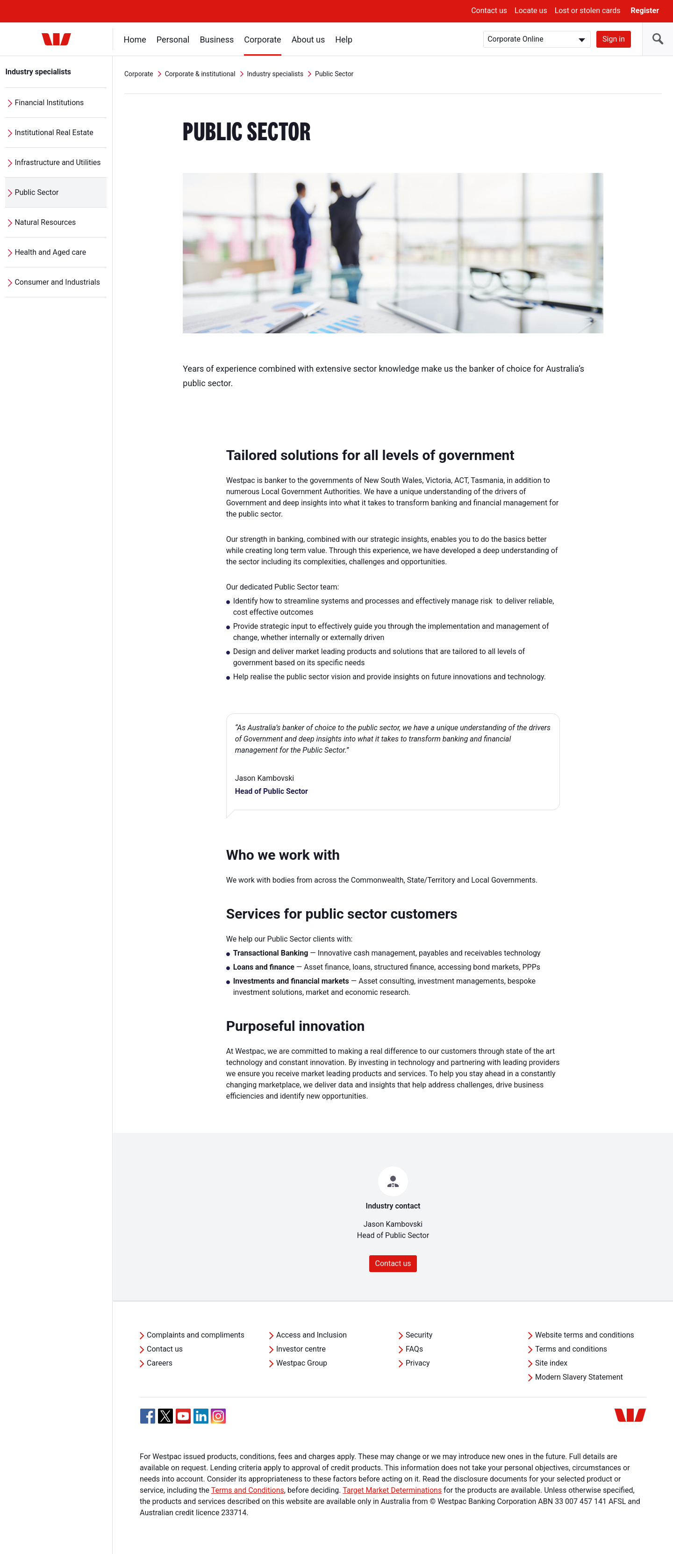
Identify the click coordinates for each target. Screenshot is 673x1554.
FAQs (414, 1349)
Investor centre (301, 1349)
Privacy (418, 1363)
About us (308, 39)
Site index (551, 1363)
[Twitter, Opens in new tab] (165, 1416)
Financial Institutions (49, 102)
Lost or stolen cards (588, 10)
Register (645, 10)
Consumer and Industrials (57, 282)
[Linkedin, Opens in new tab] (201, 1416)
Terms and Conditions (247, 1490)
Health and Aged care (50, 252)
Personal (173, 39)
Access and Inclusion (311, 1335)
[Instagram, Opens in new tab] (218, 1421)
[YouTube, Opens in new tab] (183, 1416)
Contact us (489, 10)
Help (344, 39)
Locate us (531, 10)
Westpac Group (301, 1363)
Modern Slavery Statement (579, 1377)
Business (217, 39)
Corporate (262, 39)
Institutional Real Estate (54, 132)
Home (135, 39)
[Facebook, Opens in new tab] (148, 1416)
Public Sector (37, 192)
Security (419, 1335)
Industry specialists (39, 71)
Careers (159, 1363)
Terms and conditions (571, 1349)
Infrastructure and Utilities (58, 162)
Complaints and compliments (195, 1335)
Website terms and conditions (584, 1335)
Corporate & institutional (200, 74)
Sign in (613, 39)
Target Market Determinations (392, 1490)
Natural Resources (45, 222)
